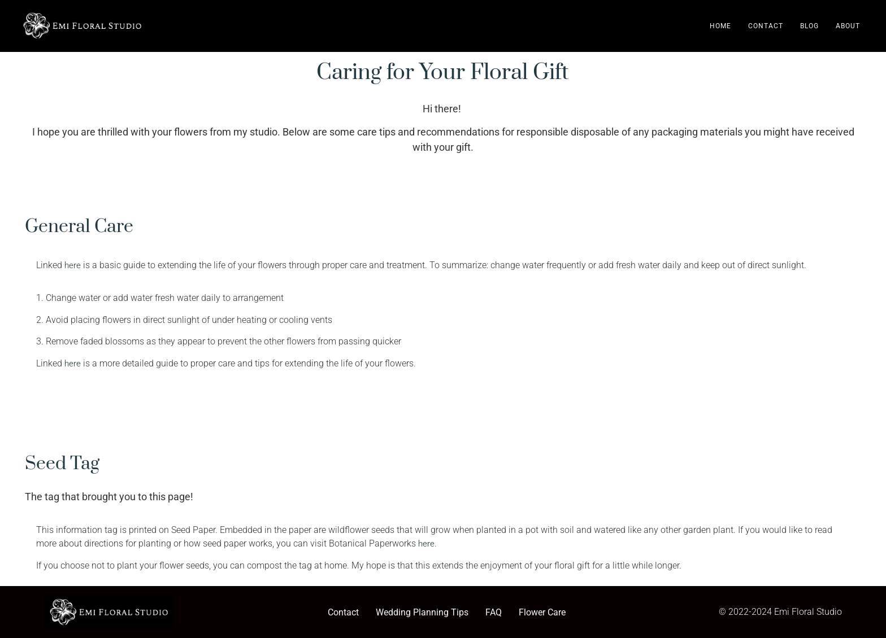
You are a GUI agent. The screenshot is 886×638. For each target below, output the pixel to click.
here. (427, 543)
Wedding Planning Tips (422, 612)
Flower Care (542, 612)
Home (720, 26)
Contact (765, 26)
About (848, 26)
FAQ (493, 612)
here (72, 265)
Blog (809, 26)
